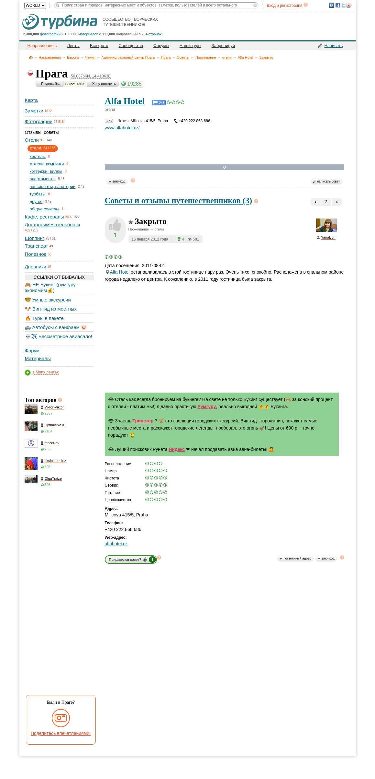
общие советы (44, 209)
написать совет (328, 181)
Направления (50, 57)
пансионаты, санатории (53, 186)
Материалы (38, 358)
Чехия (90, 57)
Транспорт (36, 246)
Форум (32, 350)
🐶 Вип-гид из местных (51, 309)
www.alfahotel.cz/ (122, 127)
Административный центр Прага (128, 57)
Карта (31, 100)
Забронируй (223, 45)
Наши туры (190, 45)
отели (227, 57)
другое (36, 201)
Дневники (35, 266)
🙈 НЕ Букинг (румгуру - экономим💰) (52, 287)
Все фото (99, 45)
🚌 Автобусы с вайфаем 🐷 (56, 327)
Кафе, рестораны (44, 216)
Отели (32, 140)
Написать (333, 45)
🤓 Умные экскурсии (48, 299)
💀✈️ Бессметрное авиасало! (58, 336)
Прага (166, 57)
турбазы (38, 194)
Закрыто (266, 57)
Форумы (161, 45)
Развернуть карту (224, 167)
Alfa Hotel (245, 57)
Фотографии (39, 121)
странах (155, 34)
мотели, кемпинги (47, 163)
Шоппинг (34, 238)
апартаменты (43, 178)
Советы (183, 57)
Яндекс (177, 449)
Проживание (205, 57)
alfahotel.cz (116, 543)
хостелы (38, 156)
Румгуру (206, 406)
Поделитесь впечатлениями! (61, 733)
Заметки (34, 110)
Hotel (117, 272)
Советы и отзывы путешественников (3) (178, 200)
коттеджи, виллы (46, 171)
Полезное (36, 254)
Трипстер (143, 420)
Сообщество (130, 45)
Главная (31, 57)
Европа (73, 57)
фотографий (50, 34)
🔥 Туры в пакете (44, 318)
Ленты (73, 45)
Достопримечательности (52, 224)
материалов (88, 34)
